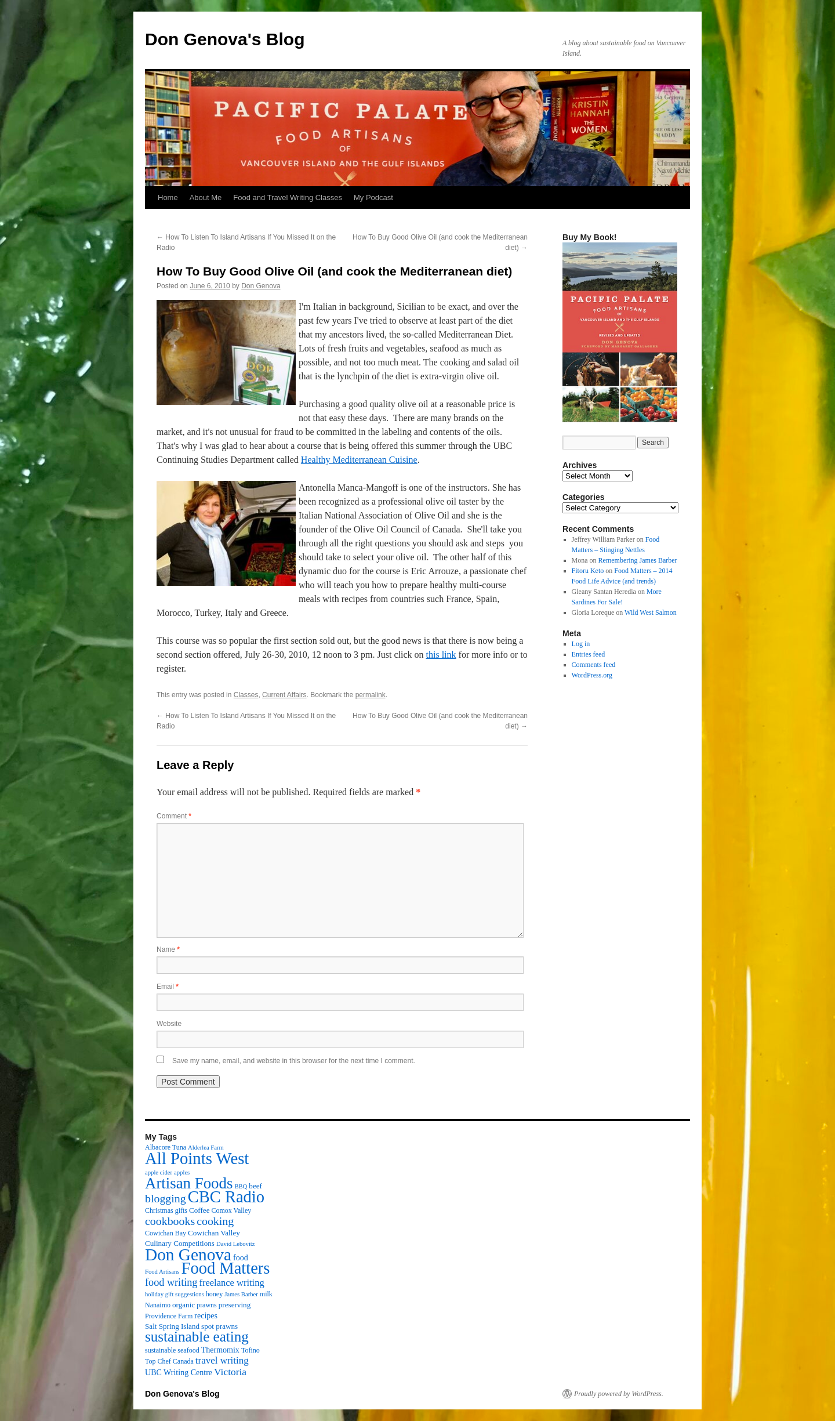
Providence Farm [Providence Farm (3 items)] (169, 1316)
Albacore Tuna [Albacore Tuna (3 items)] (165, 1147)
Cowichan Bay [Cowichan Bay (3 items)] (165, 1233)
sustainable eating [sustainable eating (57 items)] (197, 1336)
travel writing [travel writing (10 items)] (222, 1360)
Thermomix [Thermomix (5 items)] (220, 1349)
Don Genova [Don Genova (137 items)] (188, 1254)
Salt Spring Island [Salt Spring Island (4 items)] (172, 1326)
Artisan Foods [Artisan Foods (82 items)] (189, 1183)
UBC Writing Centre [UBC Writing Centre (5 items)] (178, 1372)
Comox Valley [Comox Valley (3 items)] (232, 1210)
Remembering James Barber (637, 560)
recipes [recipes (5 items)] (205, 1315)
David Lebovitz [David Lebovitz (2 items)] (235, 1244)
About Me (206, 197)
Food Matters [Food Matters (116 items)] (225, 1268)
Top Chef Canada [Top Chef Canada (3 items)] (169, 1361)
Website (169, 1024)
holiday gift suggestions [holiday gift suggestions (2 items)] (174, 1294)
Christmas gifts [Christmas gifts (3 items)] (166, 1210)
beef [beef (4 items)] (255, 1185)
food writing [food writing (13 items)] (171, 1282)
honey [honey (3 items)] (214, 1294)
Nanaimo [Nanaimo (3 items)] (157, 1305)
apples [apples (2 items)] (182, 1172)
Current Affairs (284, 695)
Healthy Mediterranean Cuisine (359, 460)
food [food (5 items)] (240, 1257)
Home (168, 197)
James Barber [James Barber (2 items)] (241, 1294)
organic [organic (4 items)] (183, 1304)
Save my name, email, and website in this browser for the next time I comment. (293, 1061)
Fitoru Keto (588, 571)
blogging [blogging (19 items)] (165, 1198)
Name (168, 949)
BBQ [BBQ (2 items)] (240, 1186)
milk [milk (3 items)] (266, 1294)
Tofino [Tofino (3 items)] (250, 1350)
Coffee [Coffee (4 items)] (199, 1210)
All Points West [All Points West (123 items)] (197, 1158)
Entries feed (588, 654)
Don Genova (260, 286)
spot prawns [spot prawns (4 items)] (219, 1326)
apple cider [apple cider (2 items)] (158, 1172)
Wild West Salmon (651, 612)
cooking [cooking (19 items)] (215, 1221)
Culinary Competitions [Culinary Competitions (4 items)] (180, 1243)
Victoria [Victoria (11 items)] (230, 1372)
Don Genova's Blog (225, 39)
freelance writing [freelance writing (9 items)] (231, 1282)
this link (441, 654)
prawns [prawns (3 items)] (207, 1305)
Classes (246, 695)
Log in (581, 644)
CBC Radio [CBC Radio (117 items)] (226, 1197)
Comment (174, 816)
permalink (370, 695)
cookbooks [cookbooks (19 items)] (170, 1221)
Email (168, 987)
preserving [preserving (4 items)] (235, 1304)
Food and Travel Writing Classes (287, 197)
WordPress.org (592, 675)
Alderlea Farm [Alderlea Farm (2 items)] (206, 1147)
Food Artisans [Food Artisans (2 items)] (162, 1271)
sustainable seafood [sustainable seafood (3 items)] (172, 1350)
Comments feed (594, 665)
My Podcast (373, 197)
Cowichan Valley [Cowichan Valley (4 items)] (214, 1232)
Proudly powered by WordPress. (618, 1394)
